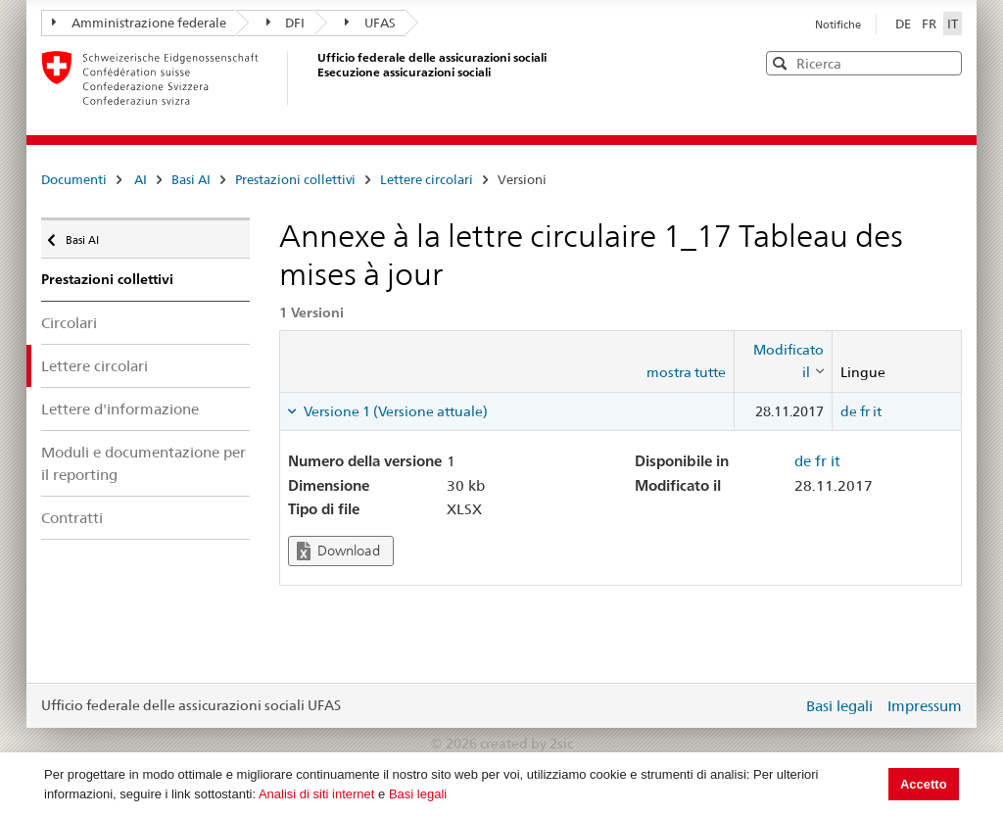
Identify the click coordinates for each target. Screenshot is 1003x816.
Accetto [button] (923, 784)
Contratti (72, 517)
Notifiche (838, 24)
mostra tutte (686, 372)
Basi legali (418, 794)
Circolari (69, 322)
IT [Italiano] (952, 23)
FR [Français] (930, 23)
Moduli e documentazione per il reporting (143, 463)
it (877, 411)
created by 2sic (526, 743)
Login (783, 705)
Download (338, 551)
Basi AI (191, 179)
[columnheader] (783, 361)
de (848, 411)
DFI (286, 22)
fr (865, 411)
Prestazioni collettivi (295, 179)
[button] (945, 62)
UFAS (370, 22)
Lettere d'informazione (120, 409)
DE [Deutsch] (904, 23)
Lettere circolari (426, 179)
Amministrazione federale (139, 22)
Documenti (74, 179)
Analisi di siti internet (317, 794)
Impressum (924, 705)
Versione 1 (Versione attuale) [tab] (394, 411)
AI (140, 179)
